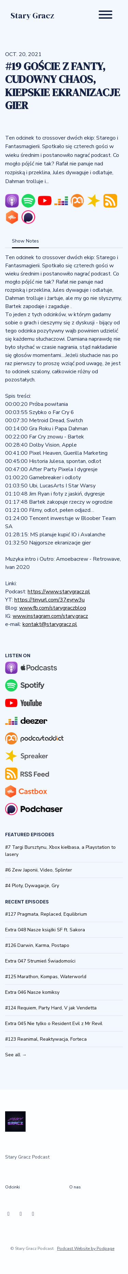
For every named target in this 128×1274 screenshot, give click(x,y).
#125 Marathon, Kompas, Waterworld (45, 976)
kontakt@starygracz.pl (50, 624)
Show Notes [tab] (25, 241)
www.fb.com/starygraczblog (52, 608)
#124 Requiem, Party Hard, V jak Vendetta (51, 1008)
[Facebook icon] (8, 1214)
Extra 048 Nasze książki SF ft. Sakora (45, 930)
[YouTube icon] (33, 1214)
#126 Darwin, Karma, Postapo (37, 945)
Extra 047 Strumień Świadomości (40, 961)
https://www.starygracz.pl (59, 591)
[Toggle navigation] (105, 15)
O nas (75, 1187)
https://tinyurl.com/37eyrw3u (49, 600)
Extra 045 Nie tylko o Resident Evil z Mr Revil (53, 1023)
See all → (16, 1055)
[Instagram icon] (20, 1214)
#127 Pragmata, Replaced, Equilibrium (46, 914)
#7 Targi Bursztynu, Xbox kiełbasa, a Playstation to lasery (60, 851)
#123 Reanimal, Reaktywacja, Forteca (46, 1039)
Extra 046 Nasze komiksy (32, 992)
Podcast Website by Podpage (85, 1248)
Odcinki (12, 1187)
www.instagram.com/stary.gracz (50, 616)
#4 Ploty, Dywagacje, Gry (32, 885)
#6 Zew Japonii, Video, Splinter (38, 870)
